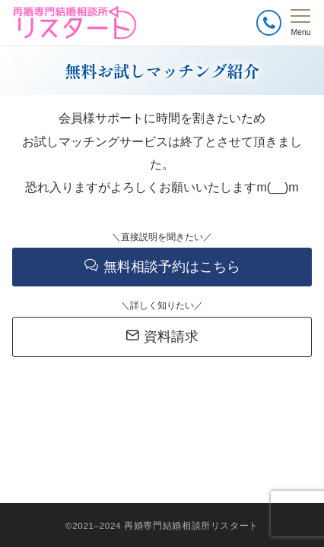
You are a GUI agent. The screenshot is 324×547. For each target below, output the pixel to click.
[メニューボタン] (301, 22)
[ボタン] (268, 22)
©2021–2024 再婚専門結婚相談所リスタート (162, 525)
